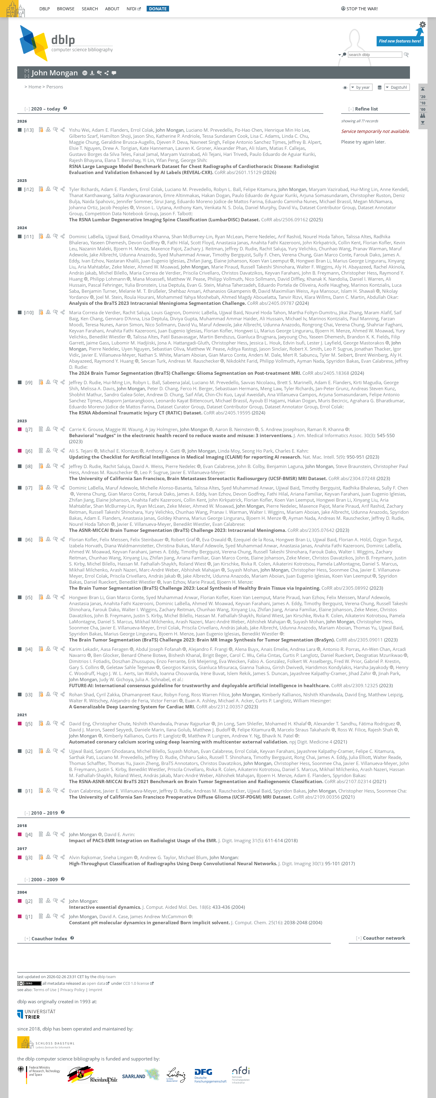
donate (158, 9)
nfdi (131, 9)
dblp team (106, 976)
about (112, 9)
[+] (359, 938)
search (90, 9)
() (334, 435)
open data (96, 983)
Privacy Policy (72, 989)
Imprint (95, 989)
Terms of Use (44, 989)
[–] (351, 109)
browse (66, 9)
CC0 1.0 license (136, 983)
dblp (44, 9)
